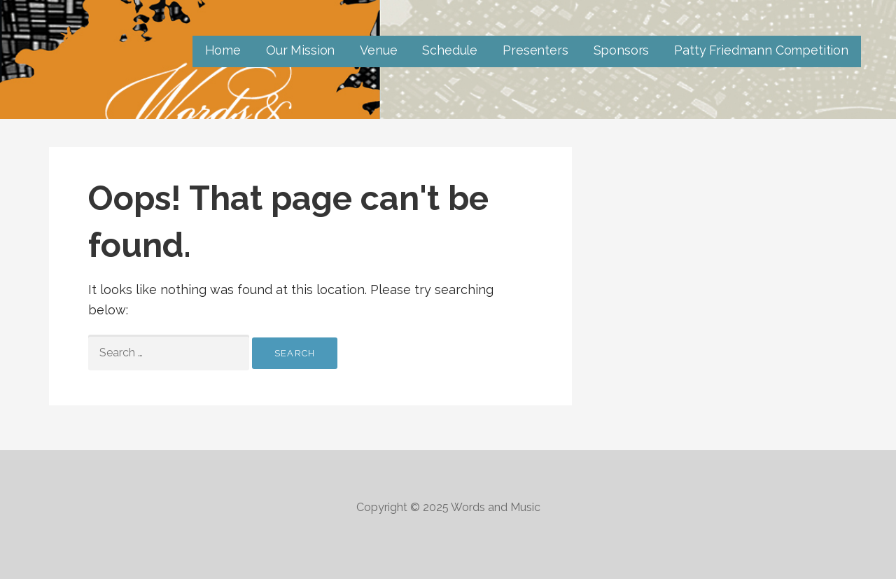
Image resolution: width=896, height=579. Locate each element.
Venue (378, 50)
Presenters (535, 50)
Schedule (449, 50)
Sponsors (622, 50)
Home (223, 50)
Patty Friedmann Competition (761, 50)
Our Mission (300, 50)
